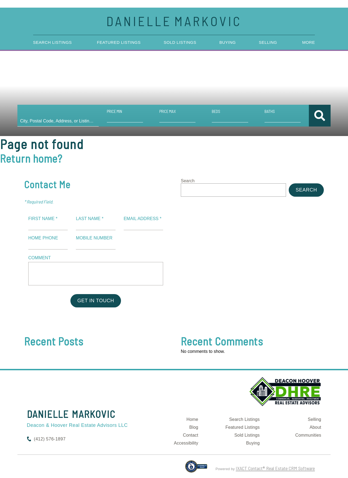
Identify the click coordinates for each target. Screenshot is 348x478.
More (308, 42)
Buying (227, 42)
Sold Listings (180, 42)
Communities (308, 435)
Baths (270, 111)
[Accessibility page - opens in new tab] (196, 469)
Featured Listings (119, 42)
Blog (193, 427)
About (315, 427)
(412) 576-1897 (50, 439)
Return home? (31, 158)
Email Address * (142, 218)
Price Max (167, 111)
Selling (268, 42)
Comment (39, 257)
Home (192, 419)
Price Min (114, 111)
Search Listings (52, 42)
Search (188, 180)
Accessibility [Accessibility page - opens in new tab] (186, 443)
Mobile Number (94, 238)
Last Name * (89, 218)
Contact (190, 435)
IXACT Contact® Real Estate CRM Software (275, 468)
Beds (216, 111)
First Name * (42, 218)
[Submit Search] (320, 116)
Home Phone (43, 238)
